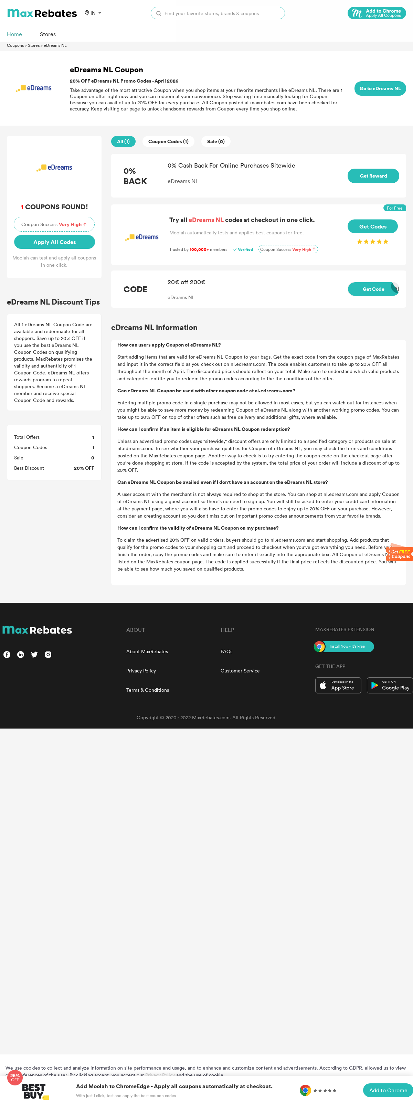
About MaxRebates (147, 651)
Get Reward (373, 175)
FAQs (226, 651)
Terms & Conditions (147, 690)
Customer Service (240, 670)
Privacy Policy (141, 670)
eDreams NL (55, 45)
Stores (34, 45)
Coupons (15, 45)
